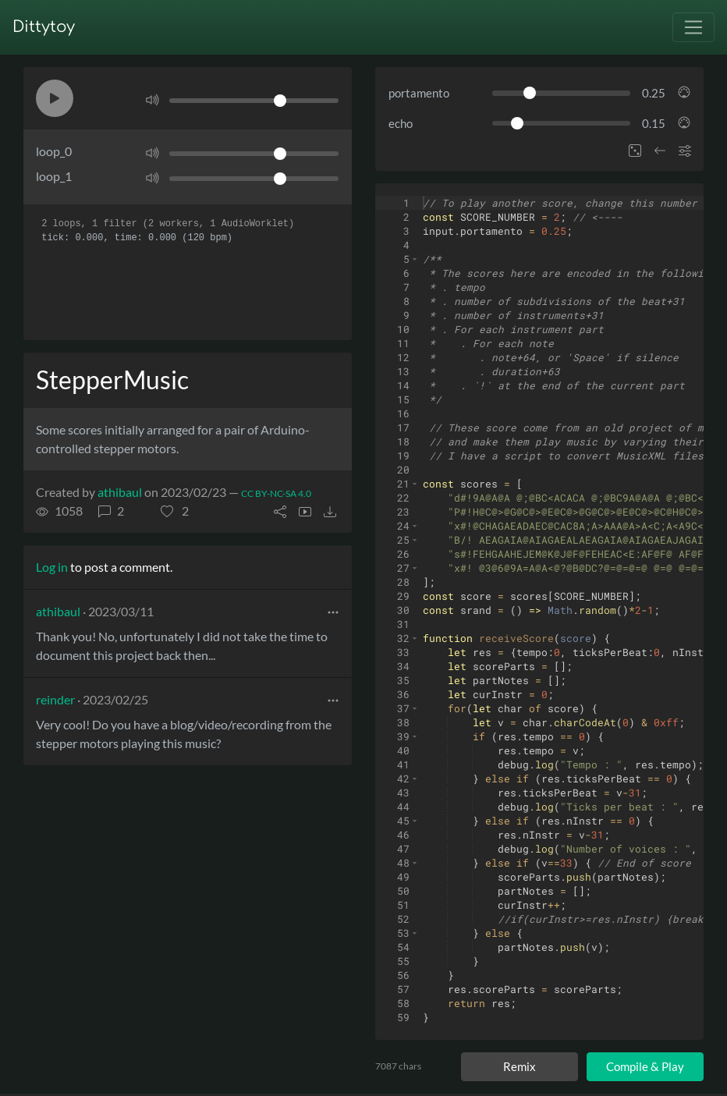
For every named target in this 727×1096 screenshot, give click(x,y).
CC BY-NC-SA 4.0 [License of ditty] (276, 493)
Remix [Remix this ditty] (519, 1066)
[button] (54, 98)
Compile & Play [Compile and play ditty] (645, 1066)
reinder (55, 699)
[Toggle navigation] (693, 27)
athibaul (120, 491)
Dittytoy (43, 27)
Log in (52, 566)
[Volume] (254, 100)
